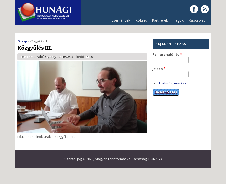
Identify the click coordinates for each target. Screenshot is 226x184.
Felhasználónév (167, 54)
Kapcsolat (197, 20)
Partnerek (158, 21)
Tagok (178, 20)
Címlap (22, 41)
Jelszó (159, 68)
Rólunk (140, 21)
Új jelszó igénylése (172, 83)
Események (120, 20)
